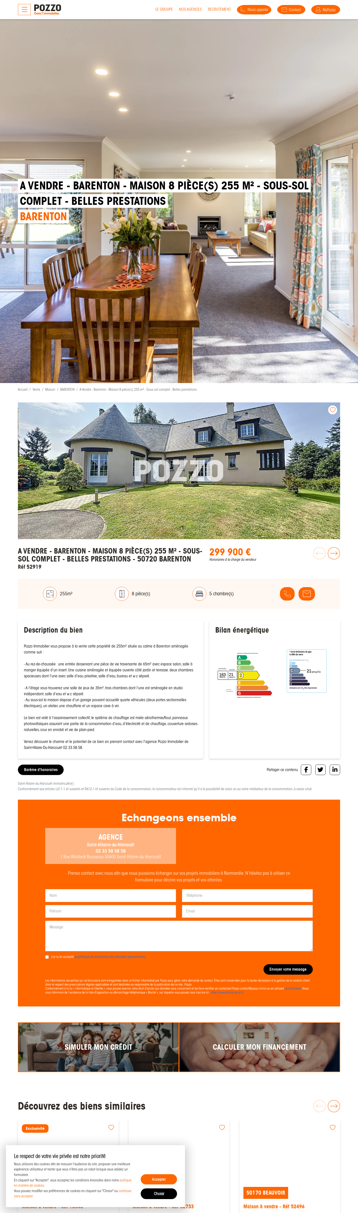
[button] (333, 559)
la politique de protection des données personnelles (110, 956)
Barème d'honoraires (41, 769)
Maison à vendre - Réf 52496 (275, 1206)
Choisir (159, 1193)
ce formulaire (293, 988)
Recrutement (210, 9)
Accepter (159, 1178)
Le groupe (155, 9)
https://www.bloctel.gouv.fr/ (227, 992)
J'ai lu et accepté (98, 956)
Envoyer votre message (288, 969)
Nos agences (181, 9)
